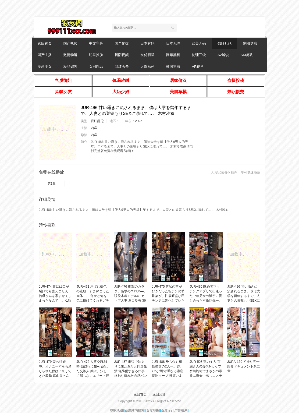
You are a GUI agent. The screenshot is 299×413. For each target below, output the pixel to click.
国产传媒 (122, 43)
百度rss (166, 410)
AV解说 (223, 55)
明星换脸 (96, 55)
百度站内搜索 (134, 410)
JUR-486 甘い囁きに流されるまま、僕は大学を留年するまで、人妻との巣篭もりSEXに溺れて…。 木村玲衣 (243, 296)
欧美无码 (199, 43)
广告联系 (180, 410)
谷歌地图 (116, 410)
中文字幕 (96, 43)
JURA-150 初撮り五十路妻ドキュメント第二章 (243, 366)
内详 (94, 128)
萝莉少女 (45, 66)
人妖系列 (147, 66)
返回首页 (45, 43)
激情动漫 (70, 55)
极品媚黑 (70, 66)
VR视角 (198, 66)
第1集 (51, 183)
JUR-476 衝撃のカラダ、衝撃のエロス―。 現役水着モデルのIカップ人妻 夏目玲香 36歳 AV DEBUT (130, 296)
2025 (138, 121)
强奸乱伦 (224, 43)
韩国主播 (173, 66)
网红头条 (122, 66)
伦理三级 (199, 55)
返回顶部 (159, 394)
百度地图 (152, 410)
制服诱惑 (250, 43)
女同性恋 (96, 66)
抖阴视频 (122, 55)
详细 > (129, 151)
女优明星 (147, 55)
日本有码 (147, 43)
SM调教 (247, 55)
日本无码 (173, 43)
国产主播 (45, 55)
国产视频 (70, 43)
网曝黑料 (173, 55)
